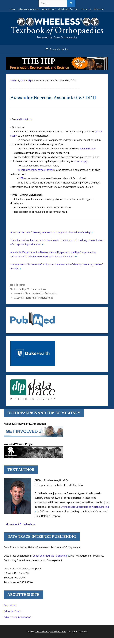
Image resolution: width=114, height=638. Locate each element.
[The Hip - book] (57, 68)
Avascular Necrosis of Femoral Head (33, 297)
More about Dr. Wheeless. (20, 524)
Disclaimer (10, 605)
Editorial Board (48, 9)
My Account (99, 9)
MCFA (21, 178)
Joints (22, 284)
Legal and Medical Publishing (51, 555)
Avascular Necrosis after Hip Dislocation (35, 293)
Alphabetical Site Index (68, 9)
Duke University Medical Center (50, 631)
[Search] (71, 3)
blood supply (81, 161)
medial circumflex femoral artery (35, 169)
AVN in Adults (24, 119)
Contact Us (86, 9)
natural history (87, 148)
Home (12, 9)
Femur (17, 289)
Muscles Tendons (36, 289)
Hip (16, 284)
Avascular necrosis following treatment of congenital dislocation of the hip (51, 232)
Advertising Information (28, 9)
